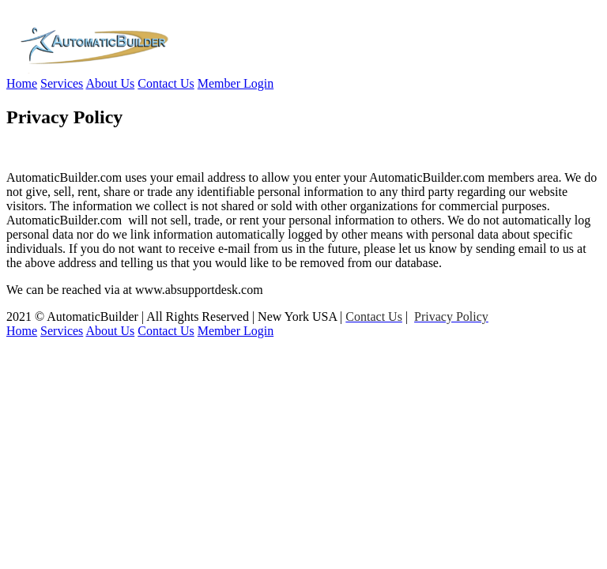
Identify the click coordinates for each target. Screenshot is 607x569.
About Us (109, 83)
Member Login (235, 83)
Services (61, 83)
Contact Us (166, 83)
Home (21, 83)
